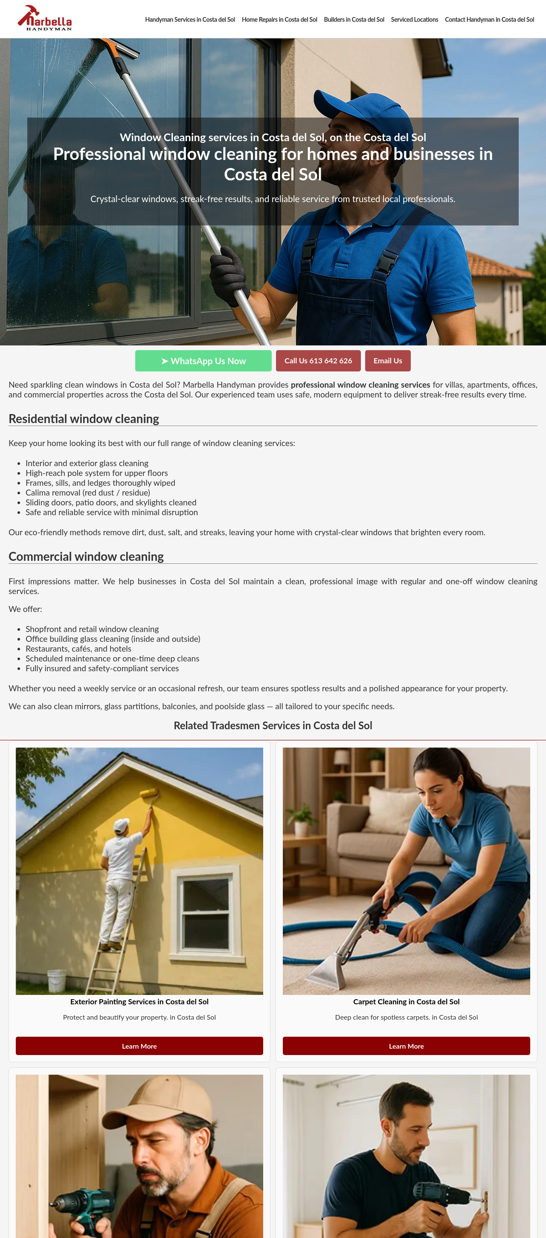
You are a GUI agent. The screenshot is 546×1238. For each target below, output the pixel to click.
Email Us (388, 360)
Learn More (139, 1046)
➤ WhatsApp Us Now (203, 360)
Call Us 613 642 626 (318, 360)
